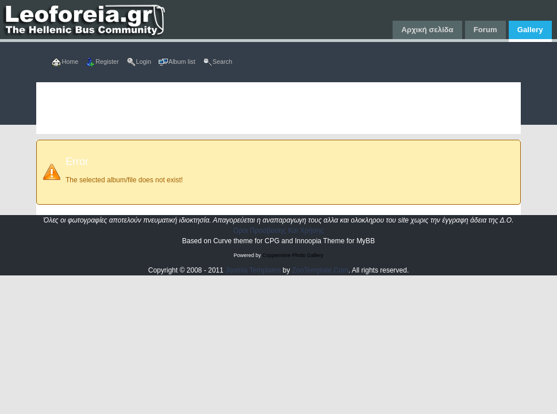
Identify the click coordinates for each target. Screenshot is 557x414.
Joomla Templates (253, 270)
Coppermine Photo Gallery (292, 255)
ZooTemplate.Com (320, 270)
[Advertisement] (278, 108)
